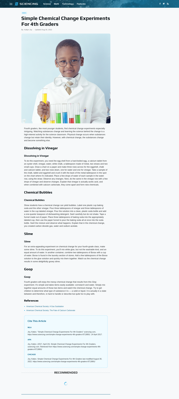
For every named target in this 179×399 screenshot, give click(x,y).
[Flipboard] (164, 4)
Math (56, 4)
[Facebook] (160, 4)
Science (47, 4)
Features (81, 4)
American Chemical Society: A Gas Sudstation (45, 306)
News (24, 13)
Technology (68, 4)
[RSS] (167, 4)
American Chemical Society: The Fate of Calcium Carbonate (50, 310)
